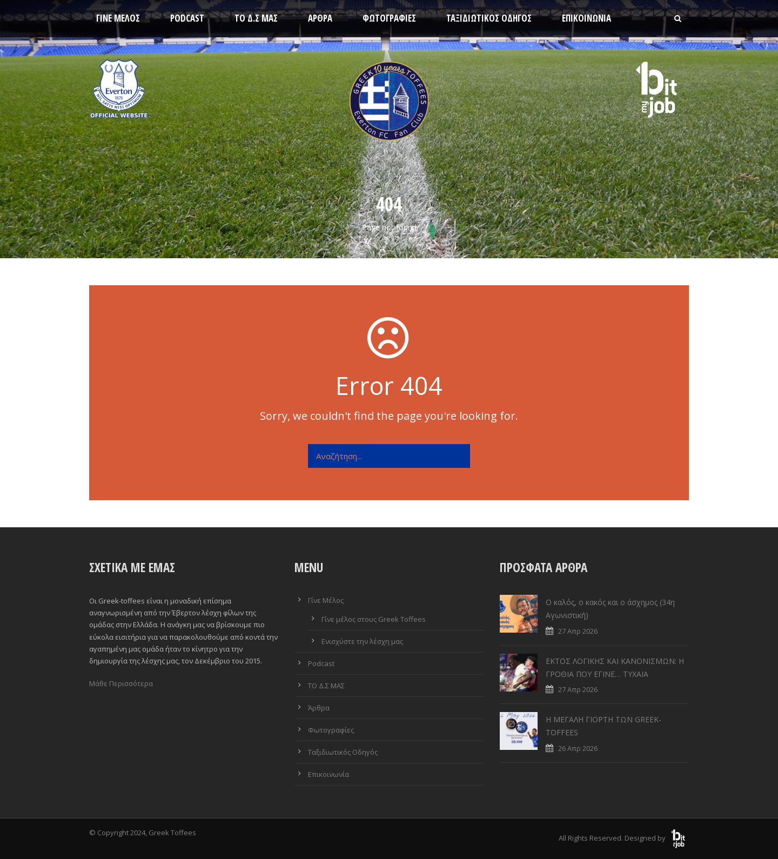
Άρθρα (320, 18)
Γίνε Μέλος (118, 18)
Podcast (187, 18)
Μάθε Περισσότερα (121, 683)
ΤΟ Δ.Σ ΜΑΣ (256, 18)
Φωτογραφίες (389, 18)
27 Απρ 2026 (578, 631)
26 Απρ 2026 (578, 748)
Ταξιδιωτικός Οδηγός (489, 18)
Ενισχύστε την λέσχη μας (362, 641)
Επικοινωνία (586, 18)
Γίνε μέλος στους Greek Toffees (373, 619)
